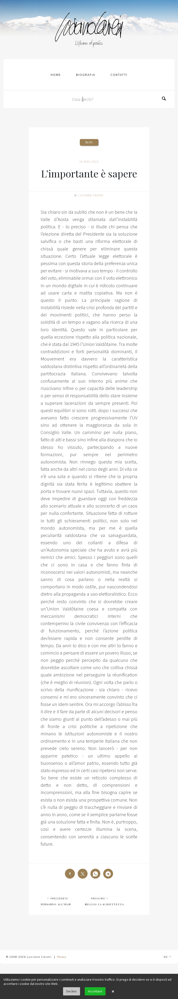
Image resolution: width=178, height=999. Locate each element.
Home (56, 75)
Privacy (61, 956)
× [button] (113, 991)
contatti (118, 75)
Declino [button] (71, 991)
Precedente (56, 901)
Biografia (85, 75)
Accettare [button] (95, 991)
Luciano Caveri (91, 195)
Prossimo (104, 901)
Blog (89, 142)
